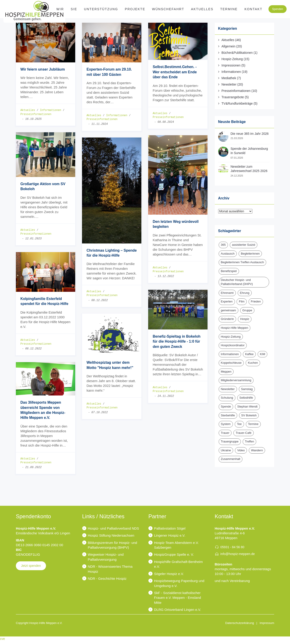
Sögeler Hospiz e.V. (169, 574)
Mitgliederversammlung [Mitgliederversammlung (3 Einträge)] (236, 380)
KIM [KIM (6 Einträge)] (262, 354)
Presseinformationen (35, 114)
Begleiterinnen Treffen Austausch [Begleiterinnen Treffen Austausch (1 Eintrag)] (242, 262)
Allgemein (228, 46)
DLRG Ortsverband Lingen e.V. (177, 610)
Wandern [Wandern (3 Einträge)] (257, 450)
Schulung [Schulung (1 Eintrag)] (227, 397)
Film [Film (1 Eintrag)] (241, 301)
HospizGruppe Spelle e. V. (174, 554)
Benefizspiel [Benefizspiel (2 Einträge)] (229, 271)
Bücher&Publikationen (237, 52)
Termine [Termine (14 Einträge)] (253, 424)
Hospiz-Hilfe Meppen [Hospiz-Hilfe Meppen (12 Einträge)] (234, 327)
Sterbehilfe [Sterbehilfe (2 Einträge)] (228, 415)
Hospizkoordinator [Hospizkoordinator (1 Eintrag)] (233, 345)
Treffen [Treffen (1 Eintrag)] (249, 441)
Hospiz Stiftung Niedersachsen (111, 535)
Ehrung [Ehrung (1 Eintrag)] (244, 293)
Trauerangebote (233, 97)
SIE (74, 9)
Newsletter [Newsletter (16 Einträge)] (228, 389)
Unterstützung (101, 9)
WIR (60, 9)
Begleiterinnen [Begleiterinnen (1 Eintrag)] (250, 253)
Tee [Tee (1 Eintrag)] (239, 424)
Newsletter (229, 84)
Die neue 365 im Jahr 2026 (250, 133)
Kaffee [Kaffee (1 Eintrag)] (249, 354)
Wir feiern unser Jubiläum (42, 69)
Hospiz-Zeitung (232, 59)
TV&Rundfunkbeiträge (237, 103)
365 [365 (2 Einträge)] (223, 244)
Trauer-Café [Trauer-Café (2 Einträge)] (243, 433)
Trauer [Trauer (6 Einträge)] (225, 433)
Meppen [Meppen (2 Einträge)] (226, 371)
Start (43, 9)
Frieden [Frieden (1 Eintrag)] (256, 301)
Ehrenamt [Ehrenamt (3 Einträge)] (227, 293)
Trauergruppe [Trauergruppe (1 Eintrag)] (230, 441)
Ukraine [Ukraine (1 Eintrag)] (226, 450)
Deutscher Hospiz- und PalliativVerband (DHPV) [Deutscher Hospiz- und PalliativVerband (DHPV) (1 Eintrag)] (237, 282)
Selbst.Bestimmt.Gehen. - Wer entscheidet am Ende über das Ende (175, 72)
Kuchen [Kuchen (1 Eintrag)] (253, 362)
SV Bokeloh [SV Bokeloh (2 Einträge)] (249, 415)
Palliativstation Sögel (169, 528)
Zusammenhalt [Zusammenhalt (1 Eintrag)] (230, 459)
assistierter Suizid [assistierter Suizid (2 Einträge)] (243, 244)
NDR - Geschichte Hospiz (107, 578)
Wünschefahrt (168, 9)
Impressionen (231, 65)
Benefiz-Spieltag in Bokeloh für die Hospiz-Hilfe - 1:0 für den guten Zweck (177, 341)
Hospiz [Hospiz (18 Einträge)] (244, 319)
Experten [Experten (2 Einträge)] (227, 301)
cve (2, 639)
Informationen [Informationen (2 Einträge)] (230, 354)
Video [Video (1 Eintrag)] (241, 450)
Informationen (50, 110)
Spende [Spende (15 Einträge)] (226, 406)
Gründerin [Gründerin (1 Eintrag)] (227, 319)
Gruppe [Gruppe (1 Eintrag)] (247, 310)
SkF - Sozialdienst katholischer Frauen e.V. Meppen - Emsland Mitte (177, 597)
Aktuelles (202, 9)
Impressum (267, 623)
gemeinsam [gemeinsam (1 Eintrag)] (228, 310)
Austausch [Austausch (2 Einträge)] (228, 253)
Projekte (135, 9)
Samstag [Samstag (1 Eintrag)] (247, 389)
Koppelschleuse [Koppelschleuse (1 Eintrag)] (231, 362)
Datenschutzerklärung (239, 623)
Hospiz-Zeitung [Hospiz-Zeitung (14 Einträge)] (231, 336)
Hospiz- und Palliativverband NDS (113, 528)
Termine (229, 9)
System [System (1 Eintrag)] (226, 424)
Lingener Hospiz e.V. (169, 535)
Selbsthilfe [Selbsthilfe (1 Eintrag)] (246, 397)
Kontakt (253, 9)
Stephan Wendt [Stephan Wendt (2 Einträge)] (247, 406)
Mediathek (229, 78)
